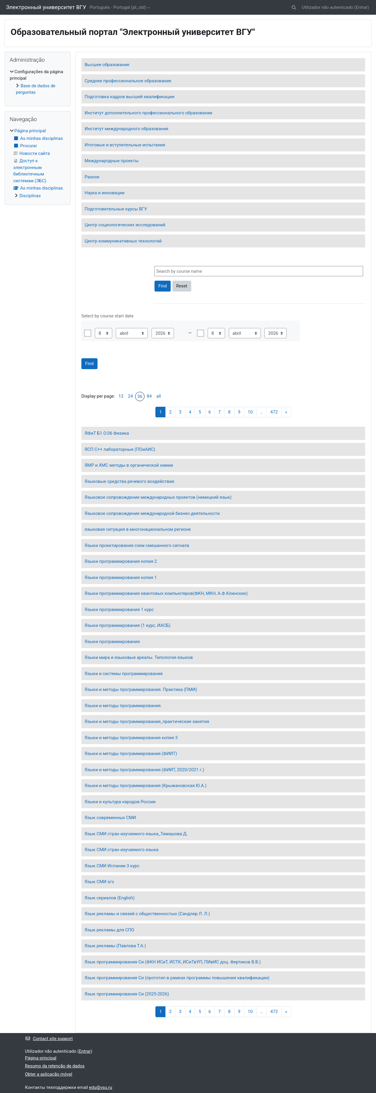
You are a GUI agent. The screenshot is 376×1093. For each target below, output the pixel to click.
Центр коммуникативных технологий (123, 241)
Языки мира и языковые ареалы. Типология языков (139, 657)
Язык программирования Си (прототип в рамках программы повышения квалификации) (177, 977)
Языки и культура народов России (120, 801)
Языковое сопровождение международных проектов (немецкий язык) (158, 497)
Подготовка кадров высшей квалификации (129, 96)
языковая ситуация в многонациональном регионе (138, 529)
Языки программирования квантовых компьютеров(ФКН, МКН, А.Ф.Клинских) (166, 593)
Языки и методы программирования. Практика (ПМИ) (141, 689)
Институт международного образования (126, 128)
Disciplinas (30, 195)
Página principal (30, 130)
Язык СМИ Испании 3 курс (112, 865)
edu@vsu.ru (100, 1087)
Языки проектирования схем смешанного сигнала (137, 545)
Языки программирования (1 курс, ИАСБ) (127, 625)
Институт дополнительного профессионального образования (148, 113)
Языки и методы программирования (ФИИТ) (131, 753)
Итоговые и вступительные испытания (125, 145)
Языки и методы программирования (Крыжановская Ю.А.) (146, 785)
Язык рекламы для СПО (109, 930)
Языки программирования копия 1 (121, 577)
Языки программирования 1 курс (119, 609)
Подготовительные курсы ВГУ (116, 209)
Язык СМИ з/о (99, 881)
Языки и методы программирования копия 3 (131, 737)
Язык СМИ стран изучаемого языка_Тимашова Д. (136, 833)
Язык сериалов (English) (110, 897)
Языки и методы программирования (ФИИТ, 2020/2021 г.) (144, 769)
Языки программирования (112, 641)
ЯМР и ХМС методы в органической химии (129, 465)
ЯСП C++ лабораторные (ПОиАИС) (120, 449)
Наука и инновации (105, 192)
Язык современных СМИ (110, 817)
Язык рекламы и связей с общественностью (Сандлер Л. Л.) (147, 913)
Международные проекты (112, 160)
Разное (92, 177)
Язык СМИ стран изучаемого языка (121, 849)
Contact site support (49, 1038)
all (158, 396)
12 (121, 396)
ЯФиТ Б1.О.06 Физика (107, 433)
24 (130, 396)
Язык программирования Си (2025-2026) (127, 994)
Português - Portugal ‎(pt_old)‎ (118, 7)
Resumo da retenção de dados (55, 1066)
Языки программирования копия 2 (121, 561)
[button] (294, 7)
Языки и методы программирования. (123, 705)
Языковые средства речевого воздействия (129, 481)
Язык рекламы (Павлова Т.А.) (115, 945)
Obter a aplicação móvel (48, 1074)
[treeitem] (38, 82)
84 (149, 396)
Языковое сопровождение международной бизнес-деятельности (152, 513)
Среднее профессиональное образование (128, 80)
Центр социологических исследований (125, 224)
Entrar (361, 7)
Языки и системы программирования (124, 673)
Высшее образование (107, 64)
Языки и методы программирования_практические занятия (147, 721)
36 (139, 396)
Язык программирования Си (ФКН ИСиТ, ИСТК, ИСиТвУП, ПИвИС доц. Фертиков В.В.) (173, 962)
